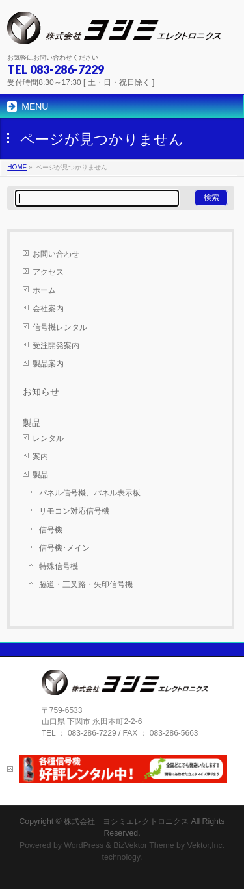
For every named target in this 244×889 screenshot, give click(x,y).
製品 (40, 474)
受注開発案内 (56, 345)
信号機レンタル (60, 327)
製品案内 (48, 363)
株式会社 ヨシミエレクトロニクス (126, 821)
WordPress (83, 845)
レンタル (48, 438)
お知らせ (41, 391)
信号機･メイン (64, 548)
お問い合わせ (56, 253)
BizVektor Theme (143, 845)
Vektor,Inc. (206, 845)
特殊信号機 (58, 566)
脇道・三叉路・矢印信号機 (86, 584)
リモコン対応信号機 (74, 511)
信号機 (50, 529)
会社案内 (48, 308)
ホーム (44, 290)
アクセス (48, 272)
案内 (40, 456)
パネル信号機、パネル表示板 (90, 492)
